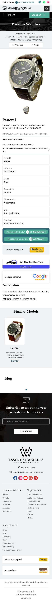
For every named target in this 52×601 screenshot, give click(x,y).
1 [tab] (26, 389)
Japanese (26, 598)
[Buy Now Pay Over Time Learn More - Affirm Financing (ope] (26, 263)
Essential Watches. (29, 582)
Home (5, 494)
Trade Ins (6, 504)
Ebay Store (7, 501)
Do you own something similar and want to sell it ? (26, 150)
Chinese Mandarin (26, 591)
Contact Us (7, 511)
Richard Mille (33, 508)
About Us (38, 14)
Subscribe (26, 431)
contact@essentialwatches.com (26, 472)
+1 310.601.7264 (24, 2)
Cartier (30, 514)
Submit (47, 8)
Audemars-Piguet (35, 498)
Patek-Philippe (33, 501)
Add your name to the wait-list (17, 144)
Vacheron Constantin (36, 504)
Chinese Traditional (26, 594)
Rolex (29, 511)
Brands (5, 498)
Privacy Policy (8, 543)
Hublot (30, 518)
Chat (4, 530)
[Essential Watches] (16, 8)
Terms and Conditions (11, 550)
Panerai (14, 348)
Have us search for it (13, 140)
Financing (6, 536)
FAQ (4, 533)
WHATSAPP (26, 239)
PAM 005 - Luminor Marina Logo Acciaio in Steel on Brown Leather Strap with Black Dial (15, 355)
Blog (4, 540)
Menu (11, 15)
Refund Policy (8, 546)
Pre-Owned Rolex (34, 494)
